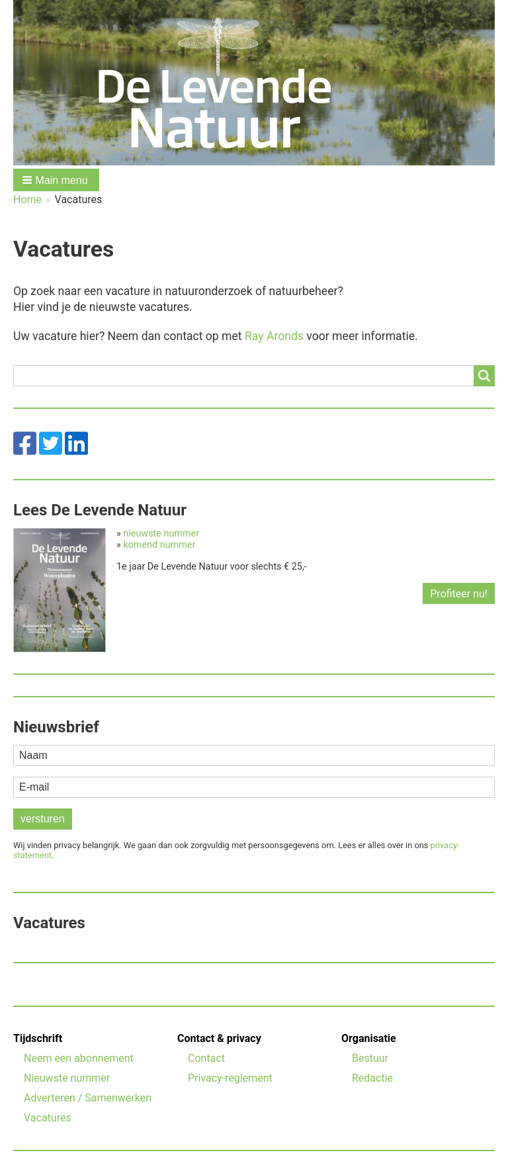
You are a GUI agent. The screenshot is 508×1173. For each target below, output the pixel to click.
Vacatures (47, 1117)
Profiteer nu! (458, 593)
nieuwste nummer (161, 533)
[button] (56, 180)
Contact (206, 1058)
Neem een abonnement (79, 1058)
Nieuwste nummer (67, 1078)
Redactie (372, 1078)
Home (27, 200)
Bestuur (370, 1058)
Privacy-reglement (230, 1078)
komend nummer (159, 544)
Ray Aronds (274, 336)
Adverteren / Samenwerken (87, 1098)
